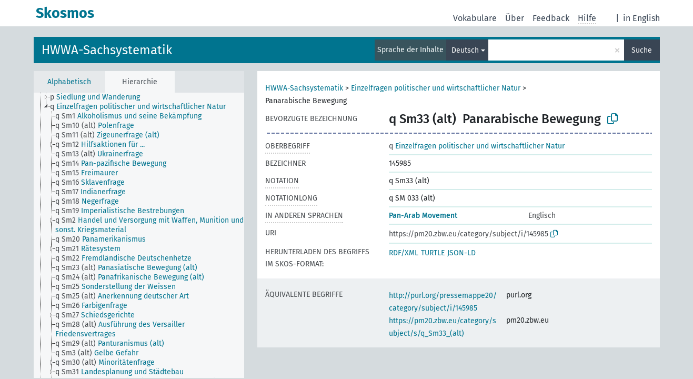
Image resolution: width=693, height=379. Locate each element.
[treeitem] (99, 97)
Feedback (551, 18)
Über (514, 18)
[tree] (139, 235)
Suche (641, 50)
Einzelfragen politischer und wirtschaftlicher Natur (435, 88)
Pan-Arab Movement (423, 215)
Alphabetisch (69, 81)
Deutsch (465, 50)
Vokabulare (475, 18)
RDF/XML (403, 252)
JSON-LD (461, 252)
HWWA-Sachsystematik (107, 50)
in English (641, 18)
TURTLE (433, 252)
